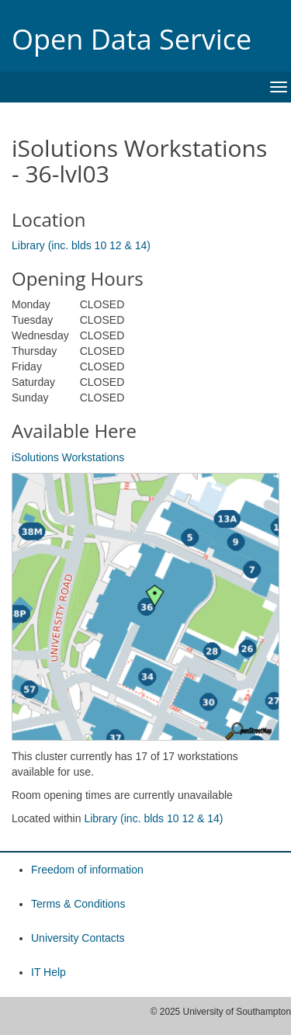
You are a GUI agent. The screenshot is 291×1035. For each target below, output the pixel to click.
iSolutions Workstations (68, 457)
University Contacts (78, 938)
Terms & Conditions (78, 904)
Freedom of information (87, 869)
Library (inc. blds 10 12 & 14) (81, 245)
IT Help (48, 972)
